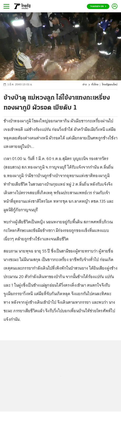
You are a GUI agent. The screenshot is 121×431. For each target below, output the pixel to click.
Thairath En (98, 6)
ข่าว (85, 84)
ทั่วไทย (94, 84)
